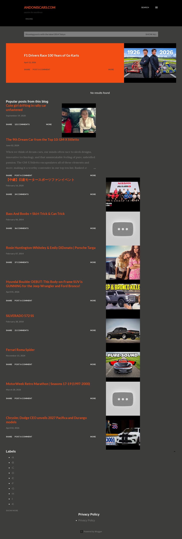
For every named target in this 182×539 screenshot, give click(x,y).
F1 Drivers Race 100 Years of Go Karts (51, 55)
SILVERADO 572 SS (20, 316)
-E (12, 478)
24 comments (21, 194)
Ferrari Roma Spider (20, 350)
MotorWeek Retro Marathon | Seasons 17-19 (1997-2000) (48, 384)
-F (12, 483)
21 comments (21, 330)
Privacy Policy (86, 520)
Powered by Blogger (91, 531)
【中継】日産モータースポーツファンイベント (40, 180)
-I (12, 498)
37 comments (21, 262)
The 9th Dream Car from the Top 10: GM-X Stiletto (42, 139)
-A (12, 457)
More (111, 69)
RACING (29, 19)
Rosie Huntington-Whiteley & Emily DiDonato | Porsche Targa (50, 248)
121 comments (22, 124)
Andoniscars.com (39, 7)
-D (12, 472)
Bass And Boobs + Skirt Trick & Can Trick (35, 214)
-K (12, 504)
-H (12, 493)
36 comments (21, 228)
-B (12, 462)
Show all (151, 34)
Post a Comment (41, 69)
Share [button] (27, 69)
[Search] (145, 7)
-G (12, 488)
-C (12, 467)
